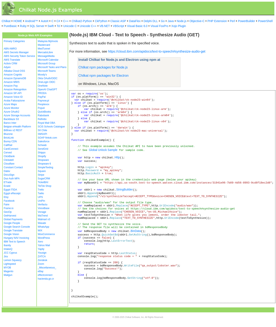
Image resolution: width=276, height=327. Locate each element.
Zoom (41, 263)
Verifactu (43, 204)
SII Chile (42, 130)
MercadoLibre (45, 52)
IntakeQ (8, 249)
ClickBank (9, 156)
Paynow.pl (43, 100)
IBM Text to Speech (14, 241)
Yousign (42, 252)
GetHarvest (10, 215)
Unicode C (70, 26)
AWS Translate (12, 59)
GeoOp (8, 212)
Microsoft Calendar (48, 59)
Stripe (41, 174)
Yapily (41, 249)
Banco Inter (10, 122)
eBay (40, 271)
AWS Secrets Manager (16, 52)
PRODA (42, 93)
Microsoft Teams (47, 70)
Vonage (42, 212)
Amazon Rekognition (15, 89)
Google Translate (13, 230)
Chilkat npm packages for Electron (103, 75)
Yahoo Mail (44, 245)
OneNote (43, 85)
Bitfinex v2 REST (13, 130)
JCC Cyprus (10, 252)
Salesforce (44, 141)
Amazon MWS (12, 82)
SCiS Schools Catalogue (51, 126)
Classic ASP (118, 21)
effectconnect (45, 275)
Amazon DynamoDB (15, 78)
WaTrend (43, 215)
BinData (136, 231)
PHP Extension (217, 21)
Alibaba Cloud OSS (14, 70)
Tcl (58, 26)
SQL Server (37, 26)
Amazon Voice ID (13, 96)
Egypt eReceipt (12, 193)
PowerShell (265, 21)
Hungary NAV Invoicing (16, 237)
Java (171, 21)
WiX (40, 230)
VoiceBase (44, 208)
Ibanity (7, 245)
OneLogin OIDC (46, 82)
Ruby (23, 26)
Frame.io (8, 208)
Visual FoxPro (159, 26)
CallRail (8, 145)
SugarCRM (44, 178)
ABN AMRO (10, 48)
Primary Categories (14, 41)
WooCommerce (46, 234)
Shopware (43, 160)
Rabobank (43, 115)
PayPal (42, 96)
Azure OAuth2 (11, 111)
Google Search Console (17, 226)
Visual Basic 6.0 (137, 26)
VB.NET (104, 26)
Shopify (42, 156)
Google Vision (11, 234)
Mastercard (44, 45)
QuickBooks (44, 111)
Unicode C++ (88, 26)
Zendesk (42, 260)
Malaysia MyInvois (48, 41)
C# (58, 21)
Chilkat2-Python (82, 21)
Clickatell (9, 160)
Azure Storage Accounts (17, 115)
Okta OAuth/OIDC (48, 78)
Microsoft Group (46, 63)
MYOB (7, 267)
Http (117, 157)
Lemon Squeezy (13, 260)
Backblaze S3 (11, 119)
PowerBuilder (246, 21)
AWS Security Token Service (19, 56)
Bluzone (8, 134)
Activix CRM (10, 63)
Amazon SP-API (13, 93)
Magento (8, 271)
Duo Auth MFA (12, 178)
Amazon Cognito (13, 74)
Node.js (181, 21)
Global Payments (13, 219)
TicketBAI (43, 182)
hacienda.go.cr (46, 278)
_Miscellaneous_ (47, 267)
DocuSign (9, 174)
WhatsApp (43, 226)
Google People (12, 223)
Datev (7, 171)
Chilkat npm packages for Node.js (103, 67)
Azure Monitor (11, 108)
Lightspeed (10, 263)
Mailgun (8, 275)
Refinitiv (42, 119)
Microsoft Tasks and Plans (52, 67)
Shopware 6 (44, 163)
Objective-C (196, 21)
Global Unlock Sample (103, 150)
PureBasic (10, 26)
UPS (40, 197)
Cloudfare (9, 163)
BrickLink (9, 137)
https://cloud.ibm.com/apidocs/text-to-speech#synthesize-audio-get (156, 51)
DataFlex (135, 21)
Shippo (41, 152)
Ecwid (7, 186)
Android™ (31, 21)
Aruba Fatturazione (14, 100)
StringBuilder (124, 189)
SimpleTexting (45, 167)
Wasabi (42, 223)
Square (42, 171)
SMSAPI (42, 134)
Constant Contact (13, 167)
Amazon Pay (11, 85)
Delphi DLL (150, 21)
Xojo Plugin (178, 26)
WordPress (44, 237)
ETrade (8, 182)
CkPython (101, 21)
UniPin (41, 200)
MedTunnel (44, 48)
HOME (17, 21)
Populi (41, 108)
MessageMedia (46, 56)
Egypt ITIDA (10, 189)
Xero (40, 241)
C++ (66, 21)
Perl (232, 21)
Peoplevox (43, 104)
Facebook (9, 200)
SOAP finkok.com (47, 137)
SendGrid (43, 148)
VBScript (118, 26)
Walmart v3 (44, 219)
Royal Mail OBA (46, 122)
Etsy (6, 197)
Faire (6, 204)
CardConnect (11, 148)
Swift (51, 26)
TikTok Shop (44, 186)
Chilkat (6, 21)
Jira (6, 256)
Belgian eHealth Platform (17, 126)
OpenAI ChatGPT (47, 89)
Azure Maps (10, 104)
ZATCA (42, 256)
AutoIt (45, 21)
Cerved (8, 152)
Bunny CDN (10, 141)
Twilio (41, 193)
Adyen (7, 67)
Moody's (42, 74)
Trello (41, 189)
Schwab (42, 145)
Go (163, 21)
